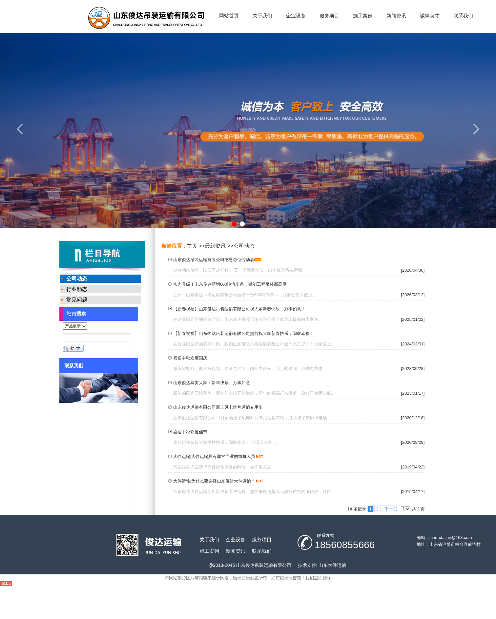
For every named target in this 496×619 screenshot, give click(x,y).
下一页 (390, 508)
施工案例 (363, 15)
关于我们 (262, 15)
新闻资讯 (396, 15)
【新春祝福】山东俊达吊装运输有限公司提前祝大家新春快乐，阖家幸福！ (243, 333)
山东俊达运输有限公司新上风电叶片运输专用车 (218, 407)
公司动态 (244, 246)
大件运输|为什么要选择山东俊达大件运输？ (214, 481)
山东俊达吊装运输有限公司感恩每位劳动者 (213, 259)
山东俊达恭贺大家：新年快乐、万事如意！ (213, 382)
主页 (192, 246)
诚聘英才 (430, 15)
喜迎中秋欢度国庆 (190, 358)
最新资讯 (215, 246)
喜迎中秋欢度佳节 (190, 431)
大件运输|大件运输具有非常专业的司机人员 (214, 456)
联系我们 (463, 15)
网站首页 (229, 15)
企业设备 (296, 15)
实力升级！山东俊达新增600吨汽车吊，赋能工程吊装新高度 (230, 284)
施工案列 (209, 551)
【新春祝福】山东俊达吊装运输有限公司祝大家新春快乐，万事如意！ (239, 308)
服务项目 (329, 15)
